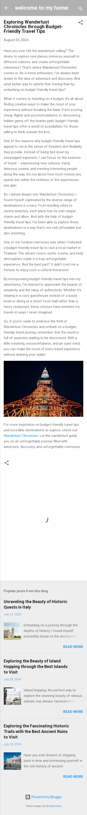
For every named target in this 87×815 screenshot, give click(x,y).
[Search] (80, 9)
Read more (73, 647)
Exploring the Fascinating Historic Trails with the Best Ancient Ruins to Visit (36, 731)
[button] (80, 23)
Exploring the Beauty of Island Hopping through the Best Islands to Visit (36, 666)
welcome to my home (41, 8)
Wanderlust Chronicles (21, 436)
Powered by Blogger (43, 797)
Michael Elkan (53, 806)
